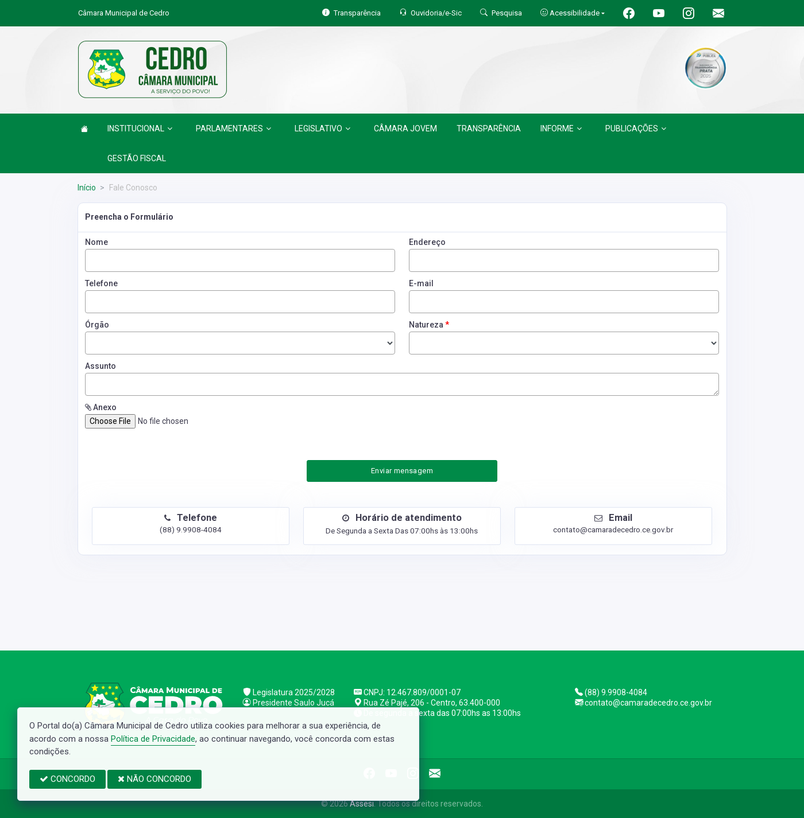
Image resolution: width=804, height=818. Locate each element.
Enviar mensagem (402, 470)
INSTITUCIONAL (139, 128)
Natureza (429, 324)
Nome (96, 242)
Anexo (101, 407)
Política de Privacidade (153, 739)
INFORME (561, 128)
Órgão (97, 324)
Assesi (362, 803)
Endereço (427, 242)
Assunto (100, 366)
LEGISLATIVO (322, 128)
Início (87, 187)
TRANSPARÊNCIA (489, 128)
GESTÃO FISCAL (136, 158)
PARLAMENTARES (233, 128)
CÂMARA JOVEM (405, 128)
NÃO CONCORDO (154, 779)
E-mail (421, 283)
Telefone (101, 283)
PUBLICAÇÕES (635, 128)
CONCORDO (67, 779)
